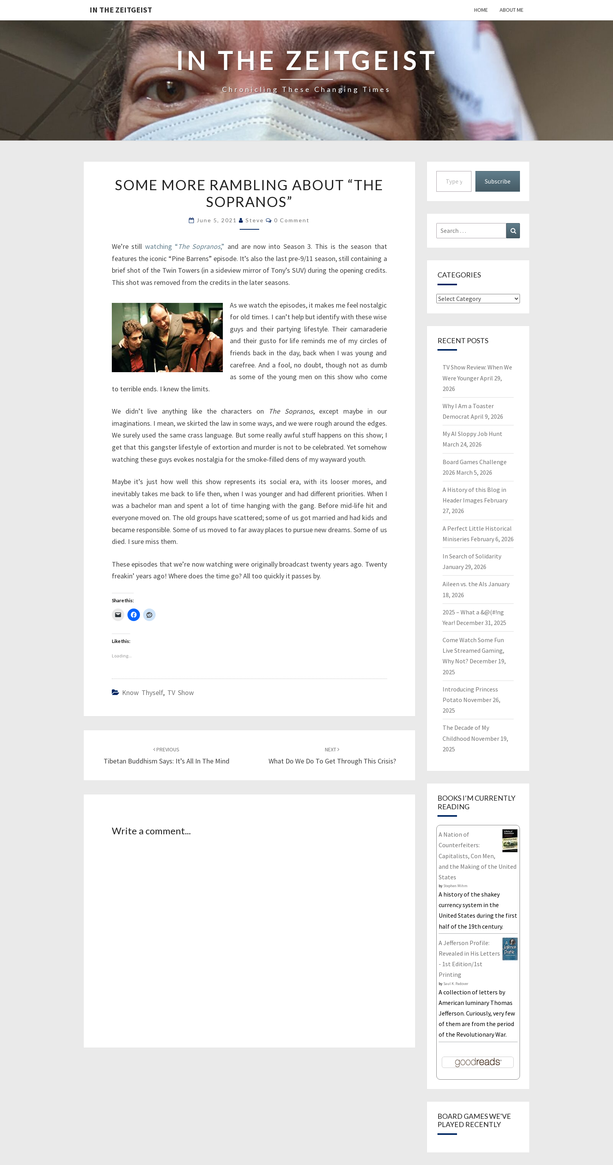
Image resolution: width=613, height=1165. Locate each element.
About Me (511, 9)
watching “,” (185, 246)
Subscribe (498, 181)
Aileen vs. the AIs (465, 584)
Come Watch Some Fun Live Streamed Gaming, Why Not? (473, 650)
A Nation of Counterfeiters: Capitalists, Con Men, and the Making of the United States (477, 855)
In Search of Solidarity (472, 556)
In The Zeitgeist (121, 9)
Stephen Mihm (455, 885)
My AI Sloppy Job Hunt (472, 434)
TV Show (180, 692)
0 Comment (292, 220)
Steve (255, 220)
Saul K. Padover (455, 983)
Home (481, 9)
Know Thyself (142, 692)
